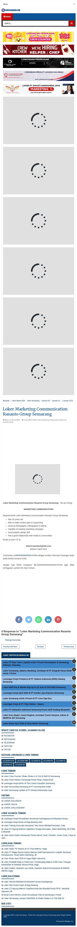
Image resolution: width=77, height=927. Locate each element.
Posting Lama (69, 646)
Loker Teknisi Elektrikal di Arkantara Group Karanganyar (28, 882)
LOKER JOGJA (10, 804)
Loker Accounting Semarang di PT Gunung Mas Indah (27, 787)
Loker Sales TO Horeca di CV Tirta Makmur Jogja (25, 849)
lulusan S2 (7, 765)
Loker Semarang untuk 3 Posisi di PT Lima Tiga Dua (27, 698)
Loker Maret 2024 (30, 420)
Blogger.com (69, 921)
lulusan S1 (62, 420)
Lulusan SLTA (8, 422)
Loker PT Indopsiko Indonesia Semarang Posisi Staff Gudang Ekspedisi (36, 710)
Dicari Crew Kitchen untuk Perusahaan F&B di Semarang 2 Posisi (32, 895)
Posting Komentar (13, 640)
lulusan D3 (54, 420)
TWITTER (8, 746)
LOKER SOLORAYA (12, 801)
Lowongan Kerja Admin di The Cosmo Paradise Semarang (29, 783)
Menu (7, 16)
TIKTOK (7, 749)
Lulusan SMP (22, 761)
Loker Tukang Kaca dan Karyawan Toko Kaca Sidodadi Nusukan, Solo (34, 825)
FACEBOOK (9, 736)
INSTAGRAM (9, 739)
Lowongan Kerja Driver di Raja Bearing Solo (23, 822)
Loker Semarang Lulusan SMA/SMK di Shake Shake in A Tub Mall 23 (34, 898)
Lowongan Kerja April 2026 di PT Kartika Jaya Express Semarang (33, 693)
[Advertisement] (38, 444)
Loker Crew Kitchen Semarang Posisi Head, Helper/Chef (28, 780)
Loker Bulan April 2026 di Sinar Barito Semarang (25, 723)
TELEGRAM (9, 742)
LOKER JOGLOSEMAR (14, 808)
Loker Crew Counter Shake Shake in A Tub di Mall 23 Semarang (32, 776)
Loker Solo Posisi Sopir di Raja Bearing (21, 885)
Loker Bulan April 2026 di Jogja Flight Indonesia (24, 858)
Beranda (40, 646)
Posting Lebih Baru (10, 646)
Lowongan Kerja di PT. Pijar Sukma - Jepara (23, 704)
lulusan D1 (36, 761)
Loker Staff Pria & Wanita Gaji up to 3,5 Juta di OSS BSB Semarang (34, 687)
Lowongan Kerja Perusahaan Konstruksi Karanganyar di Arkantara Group (36, 818)
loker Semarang (43, 420)
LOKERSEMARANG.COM (25, 555)
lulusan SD (20, 765)
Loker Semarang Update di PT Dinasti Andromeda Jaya (28, 790)
